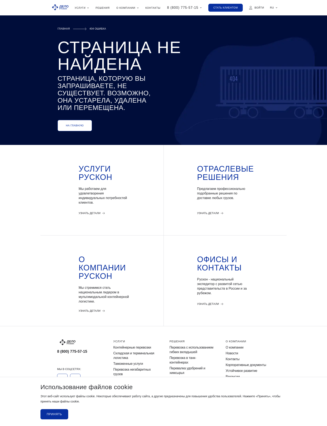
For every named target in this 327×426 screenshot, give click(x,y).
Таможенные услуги (128, 364)
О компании (236, 341)
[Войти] (256, 8)
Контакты (233, 359)
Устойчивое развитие (241, 371)
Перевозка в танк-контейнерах (183, 360)
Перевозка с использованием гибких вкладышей (191, 350)
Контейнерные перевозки (132, 347)
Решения (177, 341)
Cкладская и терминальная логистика (133, 356)
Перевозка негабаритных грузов (132, 372)
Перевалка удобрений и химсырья (187, 371)
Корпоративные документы (246, 365)
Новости (232, 353)
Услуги (119, 341)
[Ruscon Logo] (60, 7)
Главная (65, 28)
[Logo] (79, 342)
